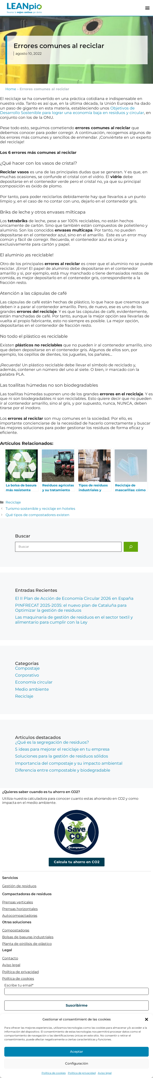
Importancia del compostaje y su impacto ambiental (68, 763)
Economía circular (34, 682)
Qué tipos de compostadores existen (37, 515)
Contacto (10, 958)
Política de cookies (54, 1073)
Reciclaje (13, 502)
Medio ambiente (32, 689)
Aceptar (76, 1051)
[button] (146, 1019)
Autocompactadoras (19, 916)
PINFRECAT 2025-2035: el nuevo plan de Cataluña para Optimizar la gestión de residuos (70, 608)
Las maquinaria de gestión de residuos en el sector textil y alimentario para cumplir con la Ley (74, 620)
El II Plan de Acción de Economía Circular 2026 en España (74, 598)
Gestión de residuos (19, 886)
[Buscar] (131, 547)
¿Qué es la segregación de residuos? (52, 742)
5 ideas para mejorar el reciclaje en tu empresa (62, 749)
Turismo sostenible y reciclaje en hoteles (40, 509)
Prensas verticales (17, 902)
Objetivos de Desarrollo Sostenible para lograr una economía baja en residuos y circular (72, 110)
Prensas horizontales (20, 909)
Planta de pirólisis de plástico (27, 944)
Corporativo (27, 675)
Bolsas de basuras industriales (27, 937)
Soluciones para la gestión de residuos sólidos (61, 756)
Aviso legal (105, 1073)
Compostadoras (15, 930)
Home (10, 89)
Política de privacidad (82, 1073)
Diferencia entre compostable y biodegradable (62, 770)
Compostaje (27, 668)
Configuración (76, 1063)
